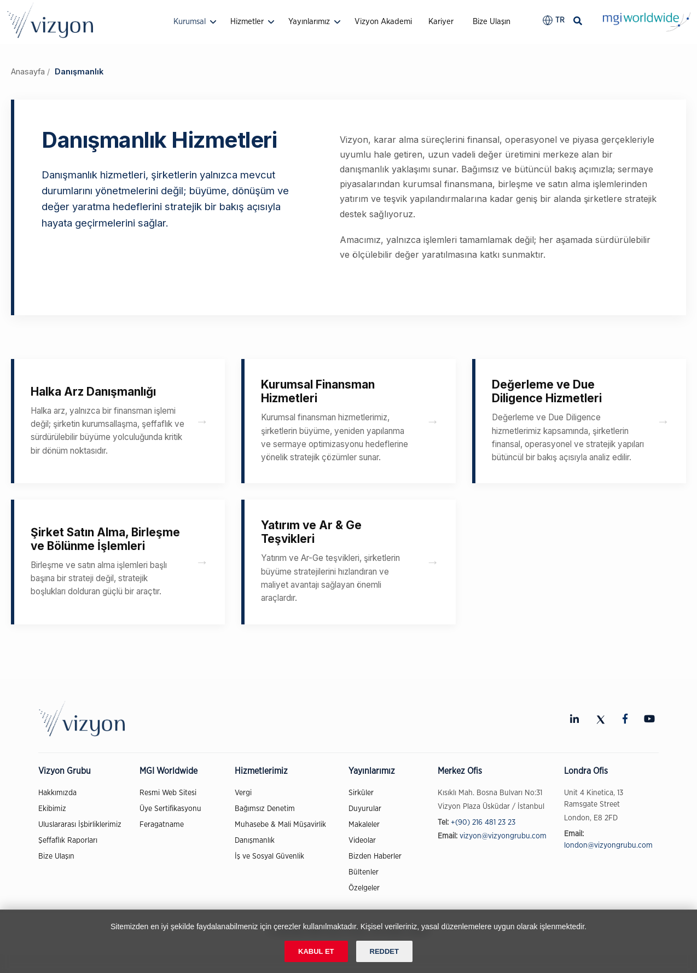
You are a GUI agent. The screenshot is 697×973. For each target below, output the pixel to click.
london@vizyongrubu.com (608, 845)
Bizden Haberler (375, 856)
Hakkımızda (57, 793)
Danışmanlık (255, 840)
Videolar (362, 840)
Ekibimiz (52, 809)
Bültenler (363, 872)
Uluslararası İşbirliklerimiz (79, 825)
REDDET (384, 951)
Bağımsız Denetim (265, 809)
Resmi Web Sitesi (168, 793)
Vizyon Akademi (383, 22)
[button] (553, 20)
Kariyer (441, 22)
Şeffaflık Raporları (67, 840)
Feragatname (162, 825)
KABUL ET (316, 951)
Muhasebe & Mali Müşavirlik (280, 825)
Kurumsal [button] (189, 22)
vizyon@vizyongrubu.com (503, 836)
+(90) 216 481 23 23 (483, 822)
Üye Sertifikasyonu (170, 809)
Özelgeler (364, 888)
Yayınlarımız (309, 22)
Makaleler (364, 825)
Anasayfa (28, 71)
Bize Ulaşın (491, 22)
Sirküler (361, 793)
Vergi (243, 793)
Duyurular (364, 809)
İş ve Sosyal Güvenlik (269, 856)
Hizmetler (247, 22)
